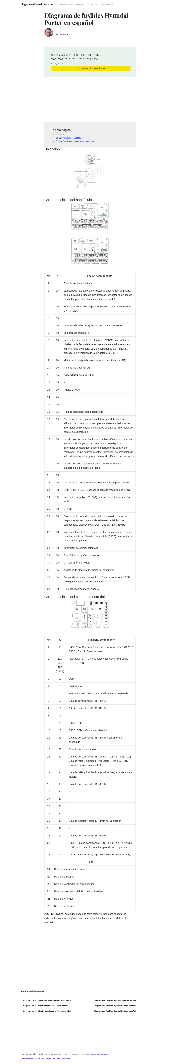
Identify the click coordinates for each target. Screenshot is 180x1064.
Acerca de (80, 4)
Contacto (66, 1059)
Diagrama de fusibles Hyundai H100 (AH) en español (46, 1005)
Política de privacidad (51, 1059)
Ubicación (60, 134)
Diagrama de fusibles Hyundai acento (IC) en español (47, 1011)
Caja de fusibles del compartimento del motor (76, 141)
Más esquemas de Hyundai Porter (91, 68)
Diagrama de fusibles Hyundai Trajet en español (115, 1000)
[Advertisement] (90, 98)
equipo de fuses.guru (99, 1054)
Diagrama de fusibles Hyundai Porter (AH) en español (47, 1000)
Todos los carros (65, 4)
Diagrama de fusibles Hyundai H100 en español (115, 1005)
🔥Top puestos (107, 4)
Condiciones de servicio (30, 1059)
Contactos (92, 4)
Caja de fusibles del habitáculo (69, 138)
